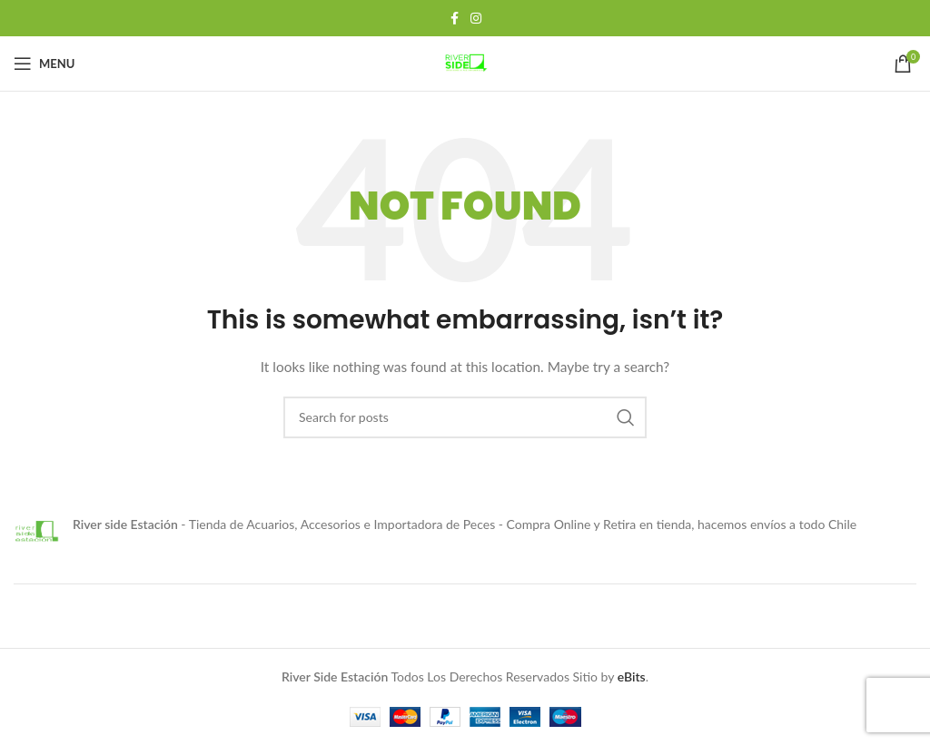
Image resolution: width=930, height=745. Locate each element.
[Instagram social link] (476, 18)
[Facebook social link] (454, 18)
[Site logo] (465, 62)
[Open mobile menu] (44, 63)
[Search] (465, 417)
